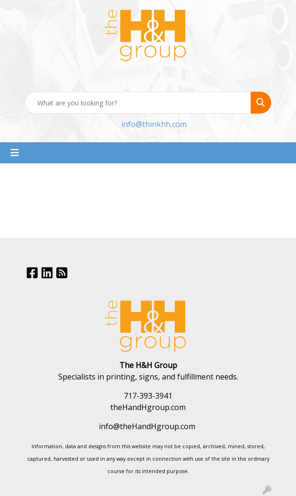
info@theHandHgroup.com (147, 426)
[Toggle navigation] (15, 152)
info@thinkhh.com (154, 124)
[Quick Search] (138, 103)
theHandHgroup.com (148, 407)
